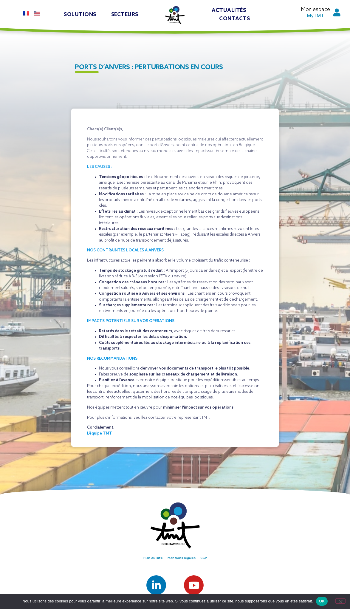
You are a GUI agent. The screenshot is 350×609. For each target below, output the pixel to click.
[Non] (340, 601)
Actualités (229, 10)
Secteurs (124, 15)
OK (322, 601)
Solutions (80, 15)
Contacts (234, 19)
